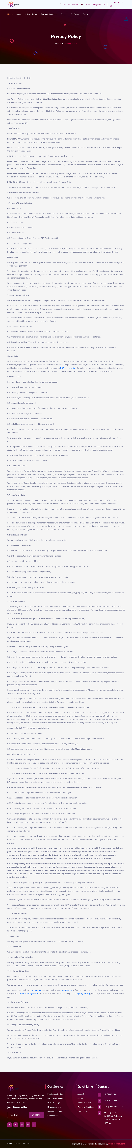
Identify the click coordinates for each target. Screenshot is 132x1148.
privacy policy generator (30, 993)
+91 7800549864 (68, 4)
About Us (81, 1094)
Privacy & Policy (84, 1102)
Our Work (75, 14)
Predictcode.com (116, 1143)
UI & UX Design (54, 1102)
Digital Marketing (54, 1111)
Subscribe (36, 1114)
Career (64, 14)
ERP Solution (52, 1116)
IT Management (54, 1107)
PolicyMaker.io (67, 990)
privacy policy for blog (81, 993)
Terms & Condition (49, 14)
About (19, 14)
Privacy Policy (31, 14)
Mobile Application (55, 1094)
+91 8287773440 (111, 1100)
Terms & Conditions (82, 1109)
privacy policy (35, 990)
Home (10, 14)
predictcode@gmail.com (93, 4)
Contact (86, 14)
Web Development (55, 1098)
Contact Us (82, 1115)
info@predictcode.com (113, 1106)
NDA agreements (67, 368)
